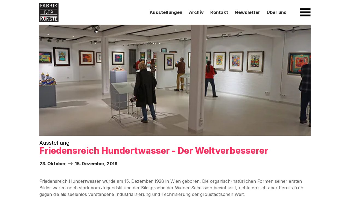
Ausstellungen (166, 12)
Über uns (277, 12)
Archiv (196, 12)
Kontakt (219, 12)
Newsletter (247, 12)
